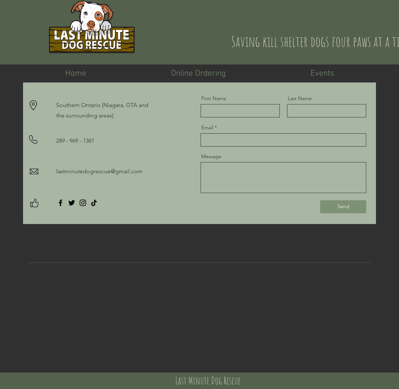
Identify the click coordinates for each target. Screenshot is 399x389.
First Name (213, 98)
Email (207, 127)
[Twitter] (71, 202)
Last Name (300, 98)
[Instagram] (83, 202)
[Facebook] (60, 202)
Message (211, 156)
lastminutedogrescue (83, 171)
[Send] (343, 206)
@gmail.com (127, 171)
